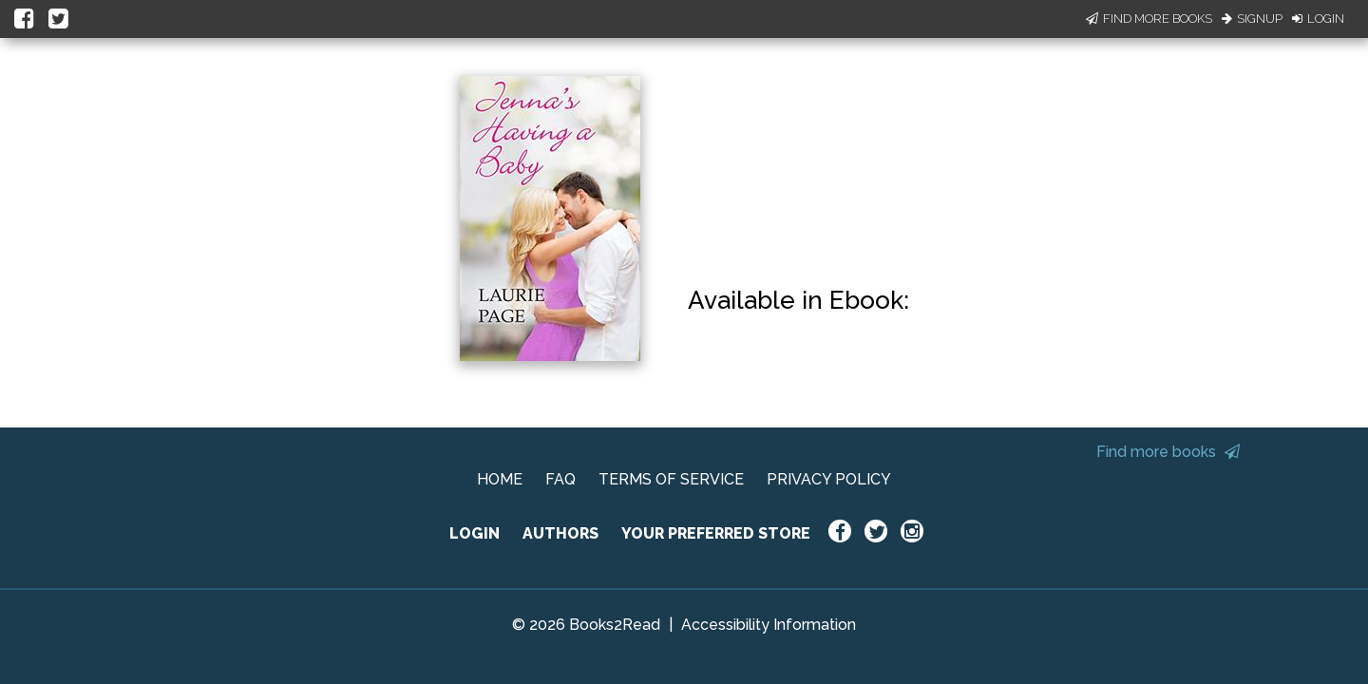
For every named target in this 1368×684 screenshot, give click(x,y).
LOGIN (474, 533)
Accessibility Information (768, 625)
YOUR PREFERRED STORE (715, 533)
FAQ (560, 479)
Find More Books (1149, 18)
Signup (1252, 18)
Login (1318, 18)
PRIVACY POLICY (829, 479)
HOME (499, 479)
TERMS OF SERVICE (671, 479)
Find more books (1168, 452)
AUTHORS (560, 533)
